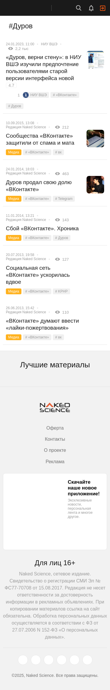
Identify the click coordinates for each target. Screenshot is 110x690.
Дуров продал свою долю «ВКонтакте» (39, 185)
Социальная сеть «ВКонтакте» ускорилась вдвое (38, 275)
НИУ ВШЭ (49, 44)
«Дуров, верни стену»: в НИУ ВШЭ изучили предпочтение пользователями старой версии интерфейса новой (43, 71)
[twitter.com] (23, 660)
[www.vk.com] (36, 660)
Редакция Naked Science (26, 127)
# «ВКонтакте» (65, 95)
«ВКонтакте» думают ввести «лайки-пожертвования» (42, 324)
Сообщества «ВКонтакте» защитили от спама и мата (40, 139)
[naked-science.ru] (87, 660)
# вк (58, 152)
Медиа (13, 152)
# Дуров (14, 106)
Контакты (55, 439)
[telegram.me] (74, 660)
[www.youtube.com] (49, 660)
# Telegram (63, 199)
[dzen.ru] (62, 660)
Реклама (54, 461)
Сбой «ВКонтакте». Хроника (42, 228)
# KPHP (61, 291)
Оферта (55, 428)
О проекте (55, 450)
